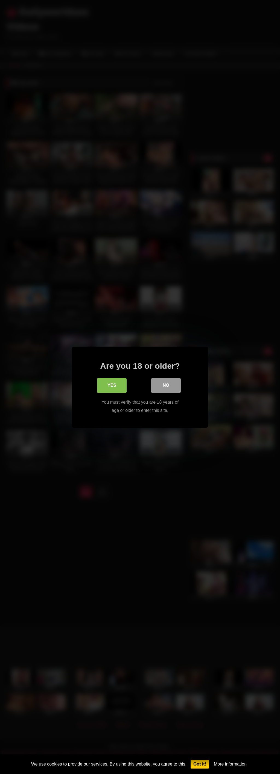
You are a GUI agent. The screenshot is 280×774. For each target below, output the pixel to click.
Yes (111, 385)
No (166, 385)
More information (230, 764)
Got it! (199, 764)
